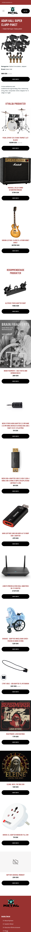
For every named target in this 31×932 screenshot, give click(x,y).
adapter (24, 66)
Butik (25, 11)
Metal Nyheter (8, 921)
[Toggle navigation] (3, 10)
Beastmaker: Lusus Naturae (15, 734)
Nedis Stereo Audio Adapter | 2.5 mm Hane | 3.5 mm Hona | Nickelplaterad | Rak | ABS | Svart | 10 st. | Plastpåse (15, 425)
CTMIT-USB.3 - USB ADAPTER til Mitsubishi (15, 683)
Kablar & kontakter (15, 66)
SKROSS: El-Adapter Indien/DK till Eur (15, 835)
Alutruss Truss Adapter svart (15, 303)
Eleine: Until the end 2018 (15, 784)
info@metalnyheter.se (7, 2)
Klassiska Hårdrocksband (12, 927)
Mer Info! (15, 79)
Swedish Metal (8, 924)
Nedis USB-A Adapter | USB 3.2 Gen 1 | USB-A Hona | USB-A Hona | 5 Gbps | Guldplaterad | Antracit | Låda (15, 480)
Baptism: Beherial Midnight (15, 875)
